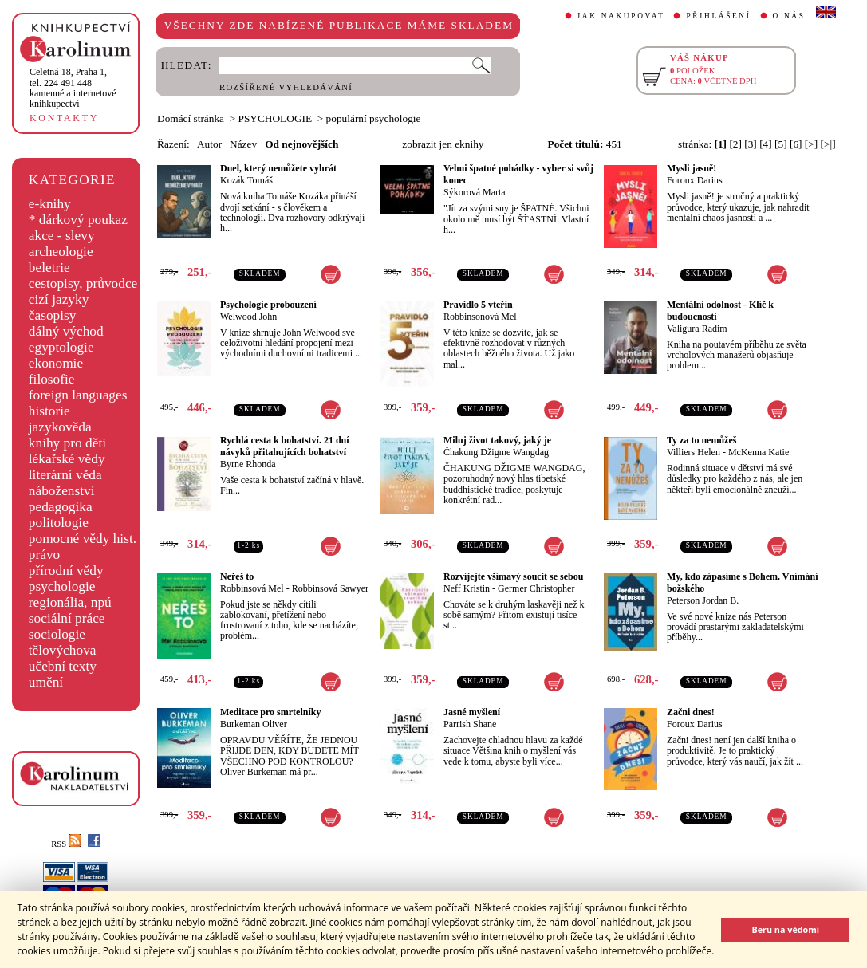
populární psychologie (373, 118)
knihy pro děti (67, 443)
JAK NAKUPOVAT (621, 16)
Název (243, 144)
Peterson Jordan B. (703, 600)
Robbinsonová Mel (480, 316)
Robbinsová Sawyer (330, 588)
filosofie (52, 379)
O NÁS (789, 16)
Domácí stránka (190, 118)
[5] (780, 144)
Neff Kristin (466, 588)
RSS (66, 844)
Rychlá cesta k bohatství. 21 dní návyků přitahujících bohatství (284, 446)
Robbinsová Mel (252, 588)
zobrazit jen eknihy (442, 144)
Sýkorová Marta (474, 192)
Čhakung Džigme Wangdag (496, 452)
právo (44, 554)
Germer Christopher (536, 588)
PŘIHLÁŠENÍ (718, 16)
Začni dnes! (691, 712)
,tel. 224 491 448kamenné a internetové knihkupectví (73, 87)
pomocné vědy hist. (82, 538)
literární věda (65, 474)
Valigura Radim (697, 328)
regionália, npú (70, 602)
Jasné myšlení (471, 712)
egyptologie (61, 347)
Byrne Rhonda (248, 464)
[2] (735, 144)
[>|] (828, 144)
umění (46, 682)
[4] (765, 144)
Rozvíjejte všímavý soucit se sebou (513, 576)
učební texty (63, 666)
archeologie (61, 251)
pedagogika (61, 506)
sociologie (57, 634)
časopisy (53, 315)
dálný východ (66, 331)
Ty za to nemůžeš (701, 440)
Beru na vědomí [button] (785, 929)
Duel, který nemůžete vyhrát (278, 168)
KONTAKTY (64, 118)
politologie (59, 522)
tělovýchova (63, 650)
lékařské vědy (67, 458)
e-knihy (50, 203)
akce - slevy (62, 235)
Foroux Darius (695, 180)
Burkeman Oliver (253, 724)
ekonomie (56, 363)
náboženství (62, 490)
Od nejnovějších (301, 144)
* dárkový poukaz (78, 219)
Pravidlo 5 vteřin (478, 304)
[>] (811, 144)
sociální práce (67, 618)
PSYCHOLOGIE (275, 118)
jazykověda (60, 427)
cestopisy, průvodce (83, 283)
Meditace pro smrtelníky (270, 712)
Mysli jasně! (691, 168)
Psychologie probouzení (268, 304)
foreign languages (78, 395)
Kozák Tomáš (246, 180)
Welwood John (248, 316)
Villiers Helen (693, 452)
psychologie (62, 586)
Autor (209, 144)
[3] (750, 144)
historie (49, 411)
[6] (796, 144)
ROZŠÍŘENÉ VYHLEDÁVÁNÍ (286, 87)
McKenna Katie (758, 452)
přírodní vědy (66, 570)
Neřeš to (237, 576)
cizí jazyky (59, 299)
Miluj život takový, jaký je (497, 440)
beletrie (49, 267)
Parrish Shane (469, 724)
